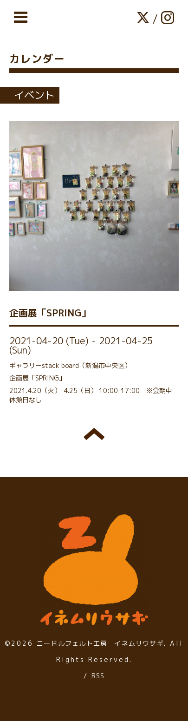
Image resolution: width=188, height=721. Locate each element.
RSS (98, 675)
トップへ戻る (94, 434)
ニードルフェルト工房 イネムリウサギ (100, 643)
